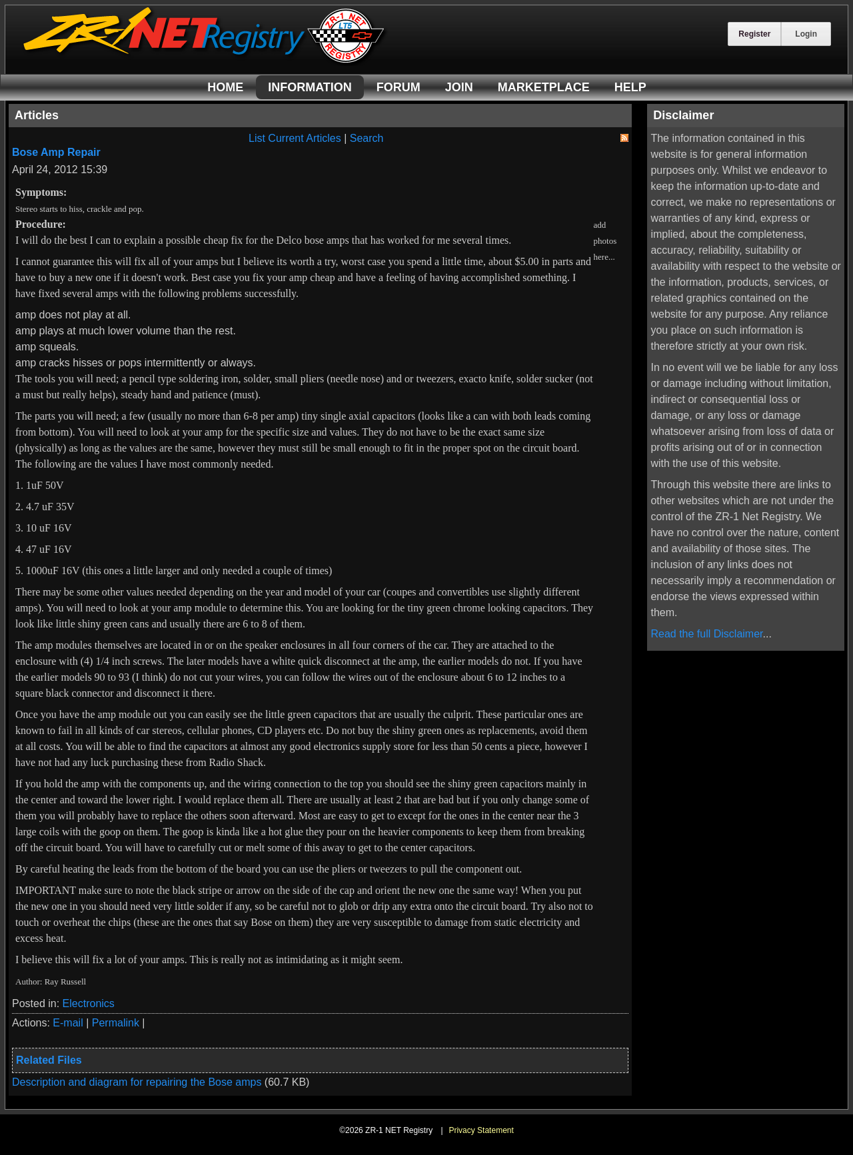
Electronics (89, 1003)
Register (754, 34)
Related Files (49, 1060)
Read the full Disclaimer (706, 633)
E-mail (68, 1022)
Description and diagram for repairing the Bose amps (138, 1082)
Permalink (115, 1022)
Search (367, 138)
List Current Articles (295, 138)
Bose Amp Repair (56, 152)
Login (806, 34)
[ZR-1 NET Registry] (205, 62)
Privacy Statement (480, 1130)
